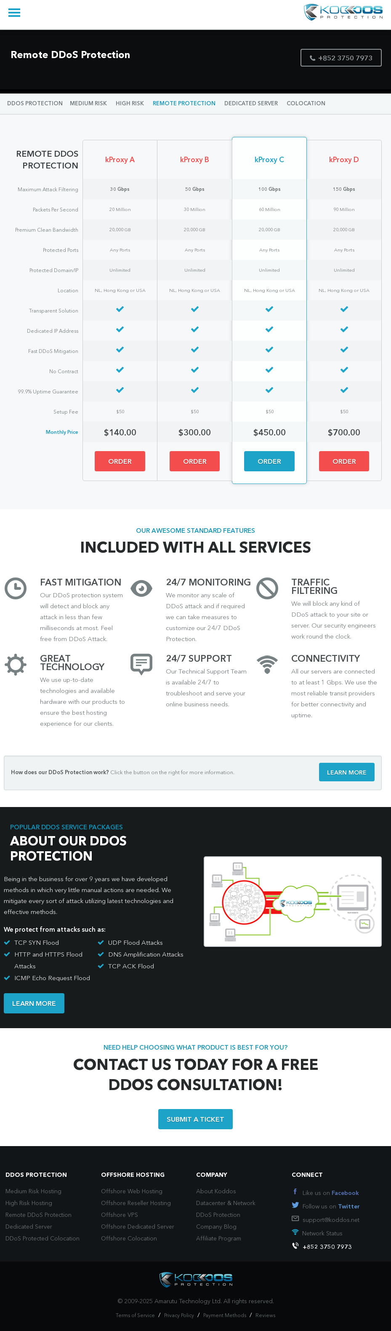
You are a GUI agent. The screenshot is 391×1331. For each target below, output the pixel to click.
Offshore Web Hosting (131, 1192)
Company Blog (216, 1227)
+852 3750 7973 (341, 58)
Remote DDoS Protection (38, 1215)
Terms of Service (135, 1315)
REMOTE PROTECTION (184, 104)
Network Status (322, 1234)
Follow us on (331, 1207)
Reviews (265, 1315)
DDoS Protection (218, 1215)
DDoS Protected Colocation (42, 1239)
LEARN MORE (347, 773)
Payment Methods (224, 1315)
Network (244, 1203)
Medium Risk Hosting (33, 1192)
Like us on (331, 1193)
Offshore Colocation (129, 1239)
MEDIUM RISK (88, 104)
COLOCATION (306, 104)
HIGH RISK (130, 104)
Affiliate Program (218, 1239)
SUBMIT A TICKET (195, 1120)
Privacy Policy (179, 1315)
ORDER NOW (120, 465)
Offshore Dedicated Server (137, 1227)
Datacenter (211, 1203)
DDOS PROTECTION (35, 104)
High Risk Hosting (28, 1203)
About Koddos (216, 1192)
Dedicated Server (28, 1227)
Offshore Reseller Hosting (136, 1203)
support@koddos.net (331, 1220)
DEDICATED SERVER (251, 104)
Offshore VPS (119, 1215)
